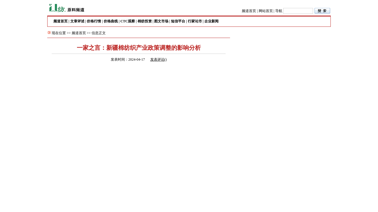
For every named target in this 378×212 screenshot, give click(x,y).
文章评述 (77, 21)
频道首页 (249, 11)
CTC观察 (127, 21)
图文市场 (161, 21)
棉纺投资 (145, 21)
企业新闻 (211, 21)
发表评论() (158, 59)
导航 (278, 11)
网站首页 (266, 11)
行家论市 (195, 21)
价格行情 (94, 21)
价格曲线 (111, 21)
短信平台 (178, 21)
